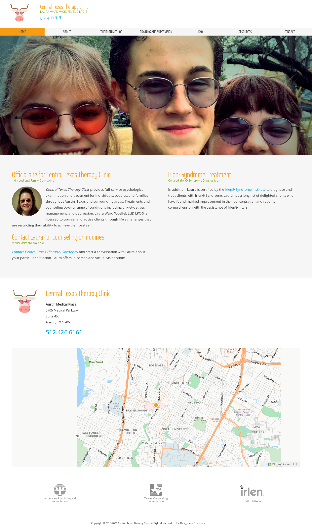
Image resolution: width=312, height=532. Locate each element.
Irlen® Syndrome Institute (245, 189)
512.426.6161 (51, 17)
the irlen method (111, 31)
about (67, 31)
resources (245, 31)
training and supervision (156, 31)
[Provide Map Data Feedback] (295, 464)
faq (200, 31)
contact (290, 31)
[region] (156, 407)
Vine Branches (197, 523)
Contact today (45, 252)
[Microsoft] (279, 464)
